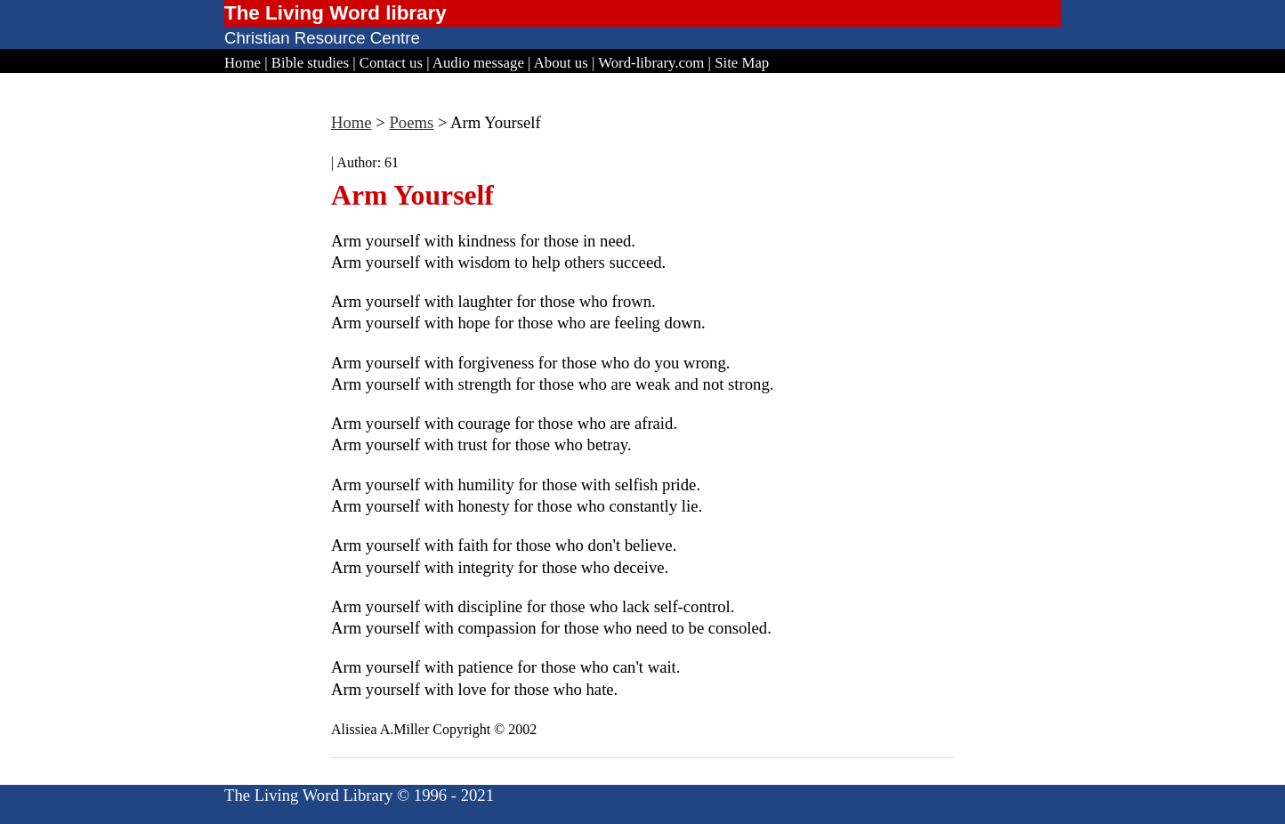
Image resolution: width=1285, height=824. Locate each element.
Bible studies (310, 62)
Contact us (391, 62)
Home (242, 62)
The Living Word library (335, 13)
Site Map (742, 62)
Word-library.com (651, 62)
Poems (411, 122)
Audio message (478, 62)
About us (561, 62)
